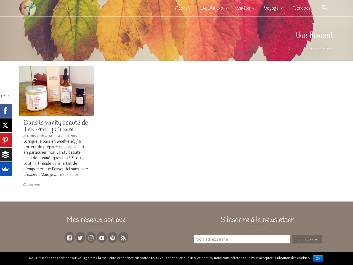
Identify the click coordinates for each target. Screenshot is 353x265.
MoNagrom (35, 136)
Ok (318, 259)
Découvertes (33, 185)
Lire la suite (68, 174)
